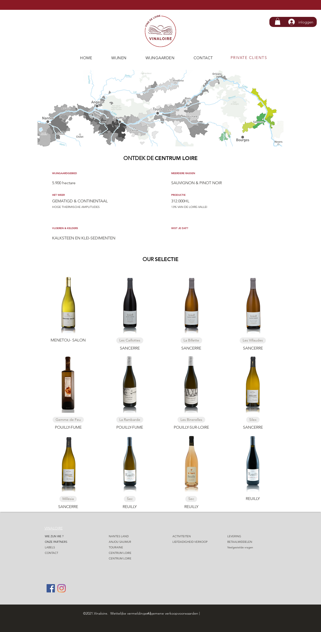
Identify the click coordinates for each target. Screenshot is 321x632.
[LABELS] (64, 547)
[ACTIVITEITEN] (191, 536)
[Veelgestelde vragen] (246, 547)
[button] (277, 21)
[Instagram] (61, 588)
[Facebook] (51, 588)
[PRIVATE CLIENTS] (249, 57)
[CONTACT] (64, 553)
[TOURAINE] (128, 547)
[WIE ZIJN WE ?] (64, 536)
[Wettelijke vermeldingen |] (133, 613)
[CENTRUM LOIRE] (128, 553)
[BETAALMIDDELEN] (248, 542)
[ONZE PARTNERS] (64, 542)
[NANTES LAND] (128, 536)
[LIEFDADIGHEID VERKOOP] (191, 542)
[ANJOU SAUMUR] (128, 542)
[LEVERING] (246, 536)
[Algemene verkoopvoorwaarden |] (184, 613)
